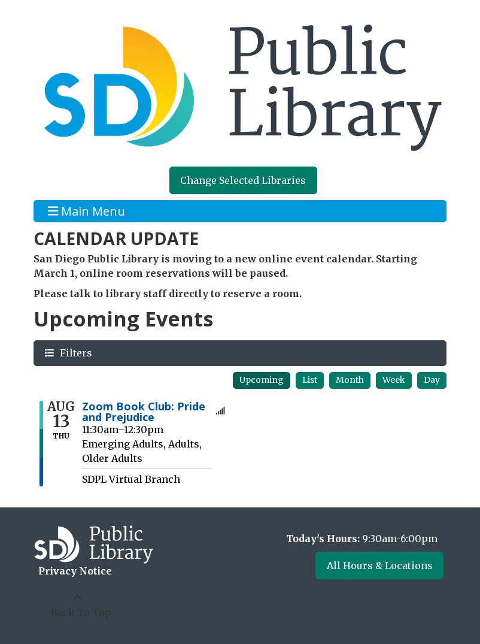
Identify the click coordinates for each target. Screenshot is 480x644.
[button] (346, 538)
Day (432, 379)
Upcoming (261, 379)
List (309, 379)
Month (350, 379)
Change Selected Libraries (243, 180)
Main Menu (87, 211)
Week (393, 379)
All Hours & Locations (380, 566)
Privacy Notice (75, 571)
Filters (74, 352)
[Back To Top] (78, 605)
